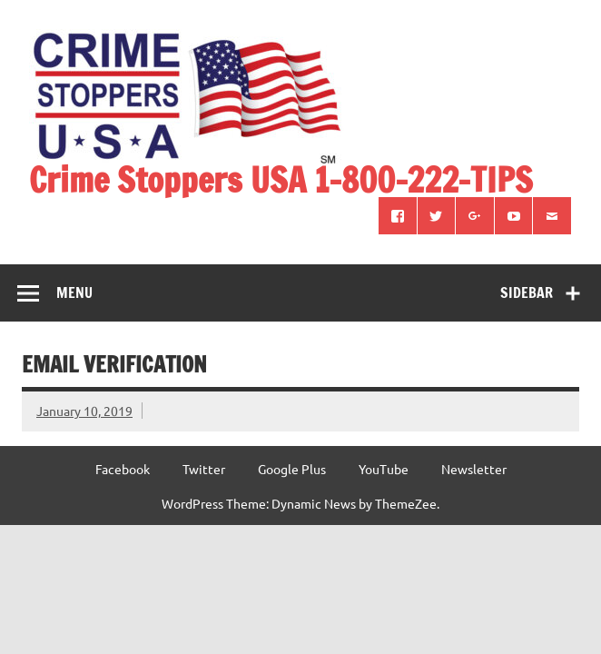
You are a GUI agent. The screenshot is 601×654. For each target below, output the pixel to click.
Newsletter (474, 468)
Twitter (203, 468)
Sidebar (526, 292)
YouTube (384, 468)
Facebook (122, 468)
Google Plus (292, 468)
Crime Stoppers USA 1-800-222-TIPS (281, 179)
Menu (74, 292)
